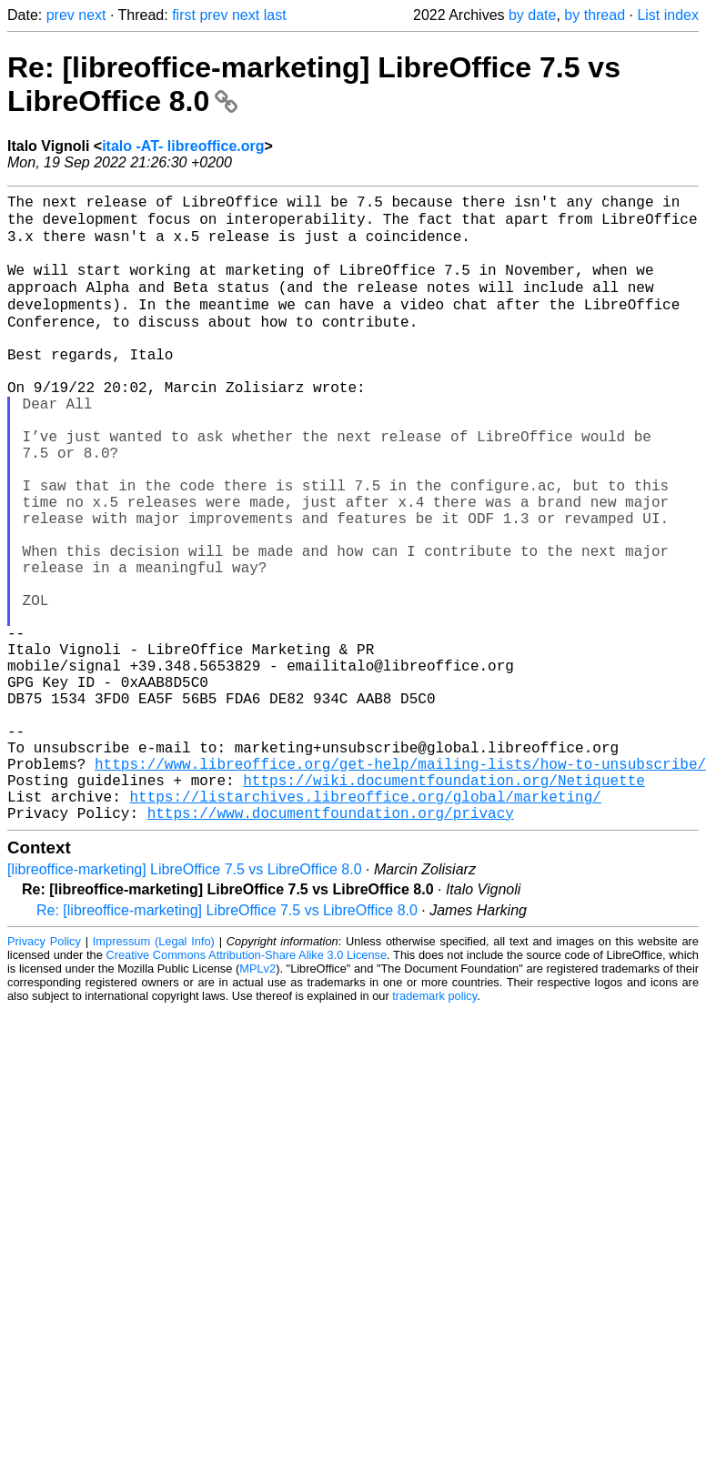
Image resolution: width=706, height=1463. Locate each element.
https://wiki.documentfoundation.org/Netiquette (444, 904)
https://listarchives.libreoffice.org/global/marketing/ (364, 924)
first (184, 15)
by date (532, 15)
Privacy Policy (44, 1073)
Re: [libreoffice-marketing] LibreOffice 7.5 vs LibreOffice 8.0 (227, 1042)
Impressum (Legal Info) (154, 1073)
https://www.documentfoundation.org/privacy (330, 944)
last (275, 15)
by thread (594, 15)
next (92, 15)
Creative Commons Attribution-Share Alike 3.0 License (247, 1087)
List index (668, 15)
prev (60, 15)
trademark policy (434, 1128)
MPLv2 (257, 1100)
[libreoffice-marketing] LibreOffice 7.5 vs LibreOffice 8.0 (184, 1001)
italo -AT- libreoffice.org (183, 146)
